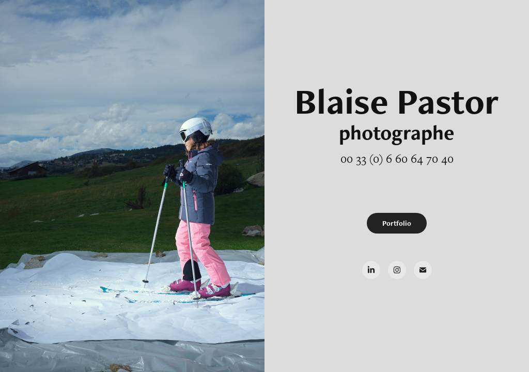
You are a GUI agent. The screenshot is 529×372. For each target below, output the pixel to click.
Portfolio (396, 223)
